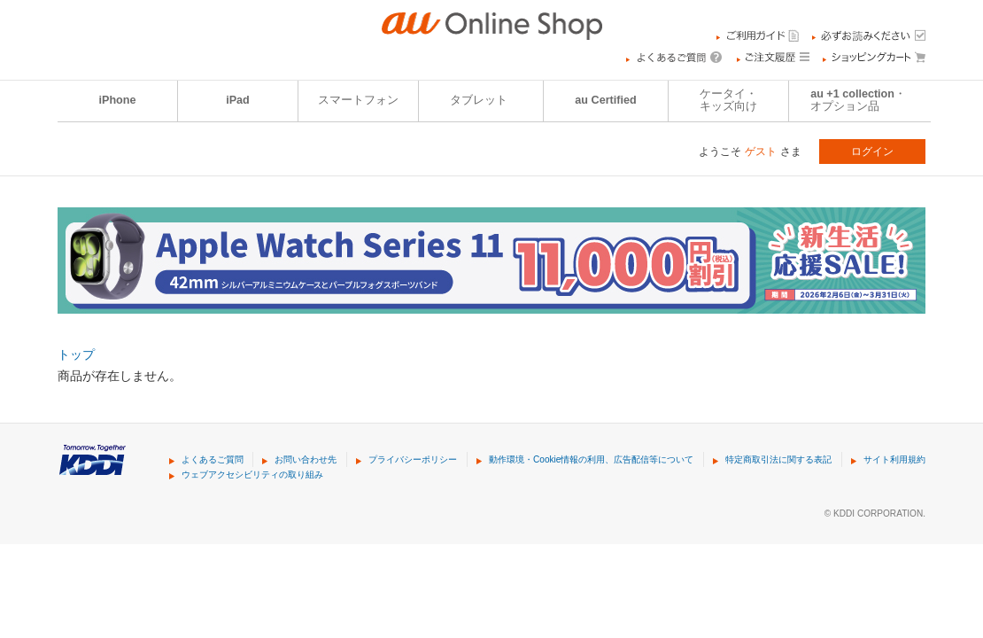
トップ (76, 354)
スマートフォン (358, 100)
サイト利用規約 (894, 459)
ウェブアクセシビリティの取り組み (252, 474)
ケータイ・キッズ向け (728, 100)
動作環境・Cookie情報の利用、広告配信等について (591, 459)
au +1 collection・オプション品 (858, 100)
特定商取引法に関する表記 (778, 459)
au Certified (605, 100)
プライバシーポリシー (412, 459)
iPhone (117, 100)
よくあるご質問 (213, 459)
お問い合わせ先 (306, 459)
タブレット (478, 100)
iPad (238, 100)
